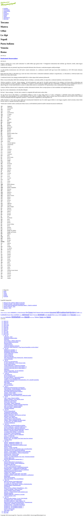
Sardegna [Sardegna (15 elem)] (56, 314)
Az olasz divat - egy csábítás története (13, 421)
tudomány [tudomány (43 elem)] (8, 317)
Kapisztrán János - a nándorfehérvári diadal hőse (15, 468)
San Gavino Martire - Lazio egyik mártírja (14, 377)
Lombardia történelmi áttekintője (11, 346)
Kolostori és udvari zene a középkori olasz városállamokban (18, 448)
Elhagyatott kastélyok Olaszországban (13, 471)
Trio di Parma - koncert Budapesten (12, 433)
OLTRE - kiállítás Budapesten (11, 372)
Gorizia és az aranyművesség (11, 361)
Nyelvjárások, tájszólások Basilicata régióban (14, 425)
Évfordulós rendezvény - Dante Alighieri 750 (14, 501)
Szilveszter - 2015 (8, 336)
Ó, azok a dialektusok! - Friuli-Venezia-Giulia (14, 362)
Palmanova (6, 369)
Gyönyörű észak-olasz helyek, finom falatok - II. (15, 366)
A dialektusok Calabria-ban (10, 412)
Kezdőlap (5, 8)
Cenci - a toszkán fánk (9, 435)
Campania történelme (9, 408)
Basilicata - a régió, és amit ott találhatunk (14, 434)
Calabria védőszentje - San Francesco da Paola (15, 415)
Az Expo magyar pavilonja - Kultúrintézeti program (16, 467)
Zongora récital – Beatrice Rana (11, 454)
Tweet (4, 292)
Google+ (5, 295)
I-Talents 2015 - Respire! (10, 472)
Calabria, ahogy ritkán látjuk (10, 417)
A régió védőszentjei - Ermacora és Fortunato (14, 365)
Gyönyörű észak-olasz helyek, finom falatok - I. (15, 368)
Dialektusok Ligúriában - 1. (10, 351)
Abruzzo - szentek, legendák (10, 447)
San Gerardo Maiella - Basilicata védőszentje (14, 428)
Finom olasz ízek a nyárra (10, 402)
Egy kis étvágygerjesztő (9, 375)
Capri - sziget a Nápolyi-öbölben (11, 398)
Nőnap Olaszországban (9, 477)
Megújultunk (7, 476)
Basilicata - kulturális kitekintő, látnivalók (14, 430)
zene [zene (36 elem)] (45, 317)
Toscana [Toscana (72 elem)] (73, 315)
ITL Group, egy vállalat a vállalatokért (13, 482)
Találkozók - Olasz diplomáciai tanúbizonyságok (15, 445)
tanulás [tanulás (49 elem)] (64, 314)
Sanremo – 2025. (7, 308)
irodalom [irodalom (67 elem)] (63, 312)
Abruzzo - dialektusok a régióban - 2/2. (13, 442)
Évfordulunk (7, 486)
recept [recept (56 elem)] (50, 315)
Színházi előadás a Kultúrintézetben (12, 485)
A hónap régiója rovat (9, 458)
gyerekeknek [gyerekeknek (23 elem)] (47, 312)
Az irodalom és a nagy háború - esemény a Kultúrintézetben (18, 484)
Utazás (5, 16)
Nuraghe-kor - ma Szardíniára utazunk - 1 (13, 507)
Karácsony (6, 339)
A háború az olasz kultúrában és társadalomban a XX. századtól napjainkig (21, 379)
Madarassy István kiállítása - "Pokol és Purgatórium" (16, 452)
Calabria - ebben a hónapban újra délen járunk (14, 420)
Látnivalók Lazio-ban (9, 381)
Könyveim (5, 19)
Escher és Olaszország (9, 508)
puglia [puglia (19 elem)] (46, 314)
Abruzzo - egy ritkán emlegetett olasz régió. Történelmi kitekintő (19, 456)
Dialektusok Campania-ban (10, 400)
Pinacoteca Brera (8, 343)
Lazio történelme (8, 383)
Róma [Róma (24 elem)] (53, 314)
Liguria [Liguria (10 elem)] (81, 312)
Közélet (5, 15)
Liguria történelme (8, 359)
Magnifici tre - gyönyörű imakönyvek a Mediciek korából (17, 395)
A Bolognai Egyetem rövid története (12, 390)
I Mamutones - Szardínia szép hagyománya (14, 503)
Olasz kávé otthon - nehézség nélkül (12, 407)
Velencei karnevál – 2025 (9, 306)
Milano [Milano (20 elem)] (12, 314)
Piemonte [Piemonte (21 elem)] (35, 314)
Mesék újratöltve (8, 446)
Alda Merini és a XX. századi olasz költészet (14, 450)
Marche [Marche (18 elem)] (8, 314)
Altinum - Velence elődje (10, 392)
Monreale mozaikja (8, 493)
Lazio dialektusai (8, 374)
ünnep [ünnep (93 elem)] (49, 317)
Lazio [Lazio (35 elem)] (77, 312)
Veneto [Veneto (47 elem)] (41, 317)
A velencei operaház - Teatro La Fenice (13, 489)
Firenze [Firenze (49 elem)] (30, 312)
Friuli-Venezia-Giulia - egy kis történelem (14, 370)
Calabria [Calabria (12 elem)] (8, 312)
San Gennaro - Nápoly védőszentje (12, 403)
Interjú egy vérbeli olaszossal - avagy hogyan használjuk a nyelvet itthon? (21, 347)
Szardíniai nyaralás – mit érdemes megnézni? (14, 304)
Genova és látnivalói (9, 356)
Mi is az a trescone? (8, 385)
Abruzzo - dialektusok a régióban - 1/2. (13, 443)
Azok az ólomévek (8, 355)
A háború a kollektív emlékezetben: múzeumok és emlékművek (19, 475)
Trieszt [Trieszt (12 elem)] (4, 317)
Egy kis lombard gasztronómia (11, 342)
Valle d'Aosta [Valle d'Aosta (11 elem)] (32, 317)
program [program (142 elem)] (41, 314)
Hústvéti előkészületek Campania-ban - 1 (13, 461)
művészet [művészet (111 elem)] (25, 315)
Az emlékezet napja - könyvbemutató (12, 499)
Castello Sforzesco (8, 344)
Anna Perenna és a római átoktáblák (12, 418)
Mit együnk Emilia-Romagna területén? (13, 391)
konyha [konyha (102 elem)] (69, 312)
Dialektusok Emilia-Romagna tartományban (14, 387)
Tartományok (6, 17)
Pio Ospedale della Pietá (9, 464)
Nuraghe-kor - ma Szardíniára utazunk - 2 (13, 506)
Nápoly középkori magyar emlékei (12, 490)
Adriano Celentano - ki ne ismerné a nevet (14, 399)
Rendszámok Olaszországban (9, 58)
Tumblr (5, 293)
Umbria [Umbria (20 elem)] (22, 317)
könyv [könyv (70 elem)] (74, 312)
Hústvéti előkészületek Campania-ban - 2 (13, 459)
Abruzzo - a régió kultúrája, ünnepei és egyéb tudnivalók (17, 451)
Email (4, 291)
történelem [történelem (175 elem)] (15, 317)
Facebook (5, 296)
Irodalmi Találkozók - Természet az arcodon (14, 494)
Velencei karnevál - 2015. (10, 495)
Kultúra (5, 12)
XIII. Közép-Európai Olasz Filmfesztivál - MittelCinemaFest (18, 357)
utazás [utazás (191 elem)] (27, 317)
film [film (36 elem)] (27, 312)
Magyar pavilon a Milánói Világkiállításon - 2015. (15, 488)
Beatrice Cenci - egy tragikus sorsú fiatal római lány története (18, 438)
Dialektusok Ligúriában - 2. (10, 349)
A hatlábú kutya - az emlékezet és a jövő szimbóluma (16, 469)
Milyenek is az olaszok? (9, 416)
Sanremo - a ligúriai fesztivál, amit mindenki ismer (16, 491)
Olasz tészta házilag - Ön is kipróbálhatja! (14, 478)
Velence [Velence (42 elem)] (37, 317)
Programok (6, 13)
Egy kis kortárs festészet (9, 364)
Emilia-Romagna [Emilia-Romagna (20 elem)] (21, 312)
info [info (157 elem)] (58, 312)
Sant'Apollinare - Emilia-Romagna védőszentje (15, 389)
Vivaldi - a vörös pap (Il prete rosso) (12, 465)
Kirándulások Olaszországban (11, 352)
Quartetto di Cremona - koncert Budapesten (14, 463)
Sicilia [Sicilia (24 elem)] (60, 314)
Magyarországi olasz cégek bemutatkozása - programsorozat (18, 502)
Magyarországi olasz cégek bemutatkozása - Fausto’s (16, 429)
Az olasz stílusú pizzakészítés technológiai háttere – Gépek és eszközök (20, 305)
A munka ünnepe (8, 439)
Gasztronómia (6, 11)
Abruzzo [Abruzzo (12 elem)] (2, 312)
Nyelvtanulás (6, 9)
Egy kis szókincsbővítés (9, 411)
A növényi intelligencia (9, 422)
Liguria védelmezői (8, 353)
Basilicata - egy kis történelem (11, 437)
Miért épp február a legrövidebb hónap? (13, 481)
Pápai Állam (7, 382)
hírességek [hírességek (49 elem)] (53, 312)
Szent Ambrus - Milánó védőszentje (12, 340)
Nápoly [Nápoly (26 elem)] (31, 314)
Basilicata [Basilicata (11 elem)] (5, 312)
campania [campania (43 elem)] (13, 312)
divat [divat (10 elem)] (17, 312)
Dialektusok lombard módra (10, 338)
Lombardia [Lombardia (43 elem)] (4, 314)
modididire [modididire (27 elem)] (16, 314)
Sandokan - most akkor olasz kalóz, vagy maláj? (15, 473)
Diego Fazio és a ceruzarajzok (11, 455)
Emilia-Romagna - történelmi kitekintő (13, 394)
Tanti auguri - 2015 (8, 510)
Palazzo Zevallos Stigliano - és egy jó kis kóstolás (15, 498)
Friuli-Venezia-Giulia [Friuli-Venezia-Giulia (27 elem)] (38, 312)
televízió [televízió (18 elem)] (68, 314)
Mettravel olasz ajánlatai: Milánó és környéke (14, 302)
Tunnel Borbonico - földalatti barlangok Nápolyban (16, 404)
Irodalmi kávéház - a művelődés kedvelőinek (14, 504)
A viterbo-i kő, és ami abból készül (12, 378)
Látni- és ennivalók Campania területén (13, 405)
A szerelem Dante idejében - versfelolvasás (14, 432)
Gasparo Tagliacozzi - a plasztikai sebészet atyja (15, 426)
